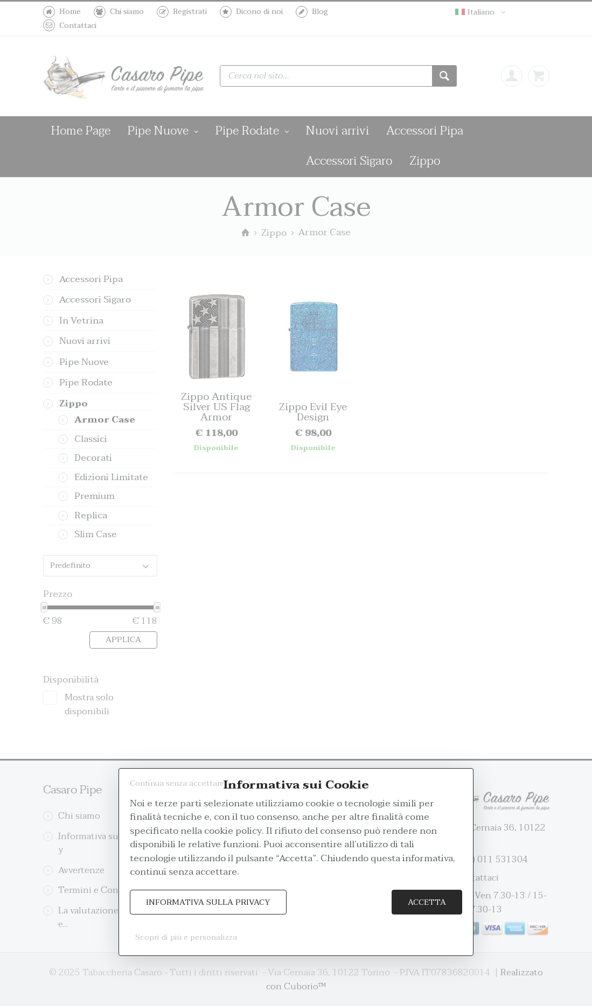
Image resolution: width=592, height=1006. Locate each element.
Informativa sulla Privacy (208, 902)
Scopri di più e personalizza (186, 937)
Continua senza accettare (177, 783)
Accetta (427, 902)
